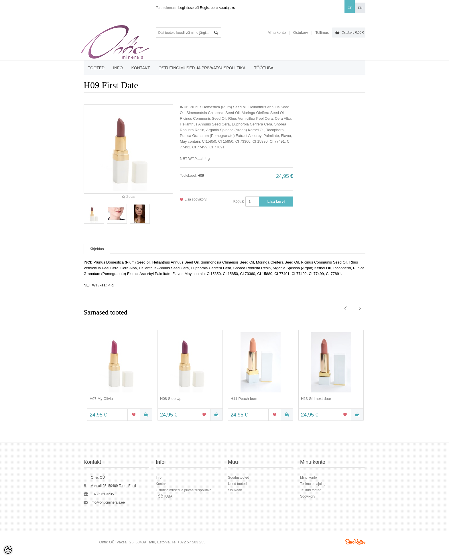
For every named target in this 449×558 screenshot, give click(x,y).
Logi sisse (186, 8)
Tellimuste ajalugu (313, 484)
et (350, 7)
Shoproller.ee (355, 542)
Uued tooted (237, 484)
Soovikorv (307, 496)
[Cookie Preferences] (8, 550)
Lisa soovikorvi (196, 199)
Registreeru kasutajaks (217, 8)
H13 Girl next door (316, 398)
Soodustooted (238, 478)
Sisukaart (235, 490)
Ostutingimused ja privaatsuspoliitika (202, 68)
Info (118, 68)
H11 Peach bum (244, 398)
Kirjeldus (97, 249)
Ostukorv (353, 32)
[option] (119, 376)
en (360, 7)
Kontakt (140, 68)
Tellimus (322, 32)
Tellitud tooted (310, 490)
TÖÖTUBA (263, 68)
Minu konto (276, 32)
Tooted (96, 68)
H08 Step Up (170, 398)
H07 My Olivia (101, 398)
